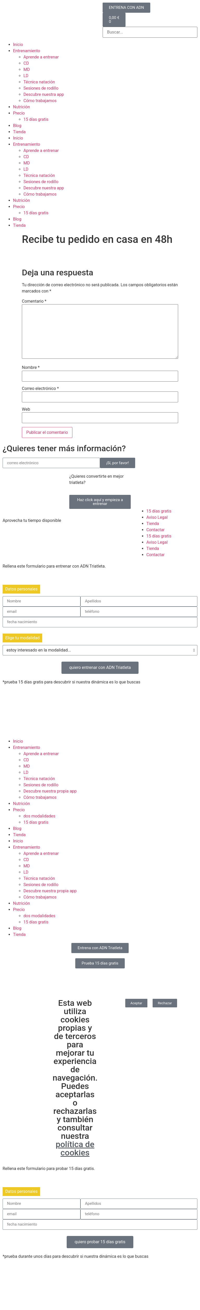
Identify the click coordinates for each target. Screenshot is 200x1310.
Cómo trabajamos (40, 100)
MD (26, 69)
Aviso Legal (157, 517)
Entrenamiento (26, 50)
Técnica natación (39, 81)
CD (26, 63)
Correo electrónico (40, 389)
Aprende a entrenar (41, 57)
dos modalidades (39, 816)
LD (25, 75)
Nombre (31, 367)
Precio (19, 113)
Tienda (19, 131)
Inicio (18, 44)
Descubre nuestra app (43, 94)
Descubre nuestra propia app (50, 791)
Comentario (34, 301)
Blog (17, 125)
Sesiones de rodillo (41, 88)
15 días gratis (35, 119)
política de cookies (75, 1148)
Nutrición (21, 106)
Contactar (155, 529)
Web (26, 409)
